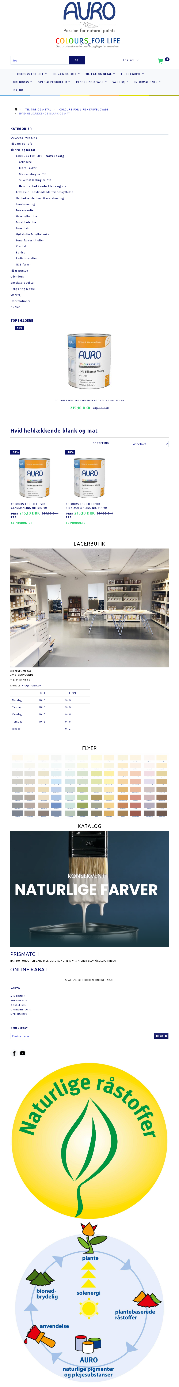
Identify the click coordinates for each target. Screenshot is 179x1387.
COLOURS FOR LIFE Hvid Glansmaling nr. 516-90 (30, 502)
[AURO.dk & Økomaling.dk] (89, 16)
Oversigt (85, 44)
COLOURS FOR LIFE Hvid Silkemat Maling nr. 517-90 (89, 400)
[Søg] (77, 60)
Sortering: (101, 443)
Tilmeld (161, 1033)
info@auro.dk (31, 682)
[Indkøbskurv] (163, 61)
